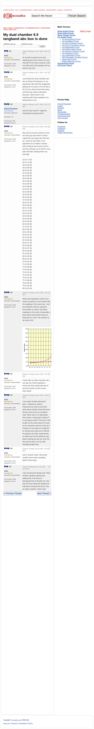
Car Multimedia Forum (71, 47)
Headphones (51, 10)
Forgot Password (64, 104)
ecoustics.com (16, 720)
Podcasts (68, 10)
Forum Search (77, 15)
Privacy (30, 723)
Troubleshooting (63, 114)
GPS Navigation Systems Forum (75, 57)
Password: (30, 45)
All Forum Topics (64, 65)
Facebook (61, 127)
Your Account (62, 118)
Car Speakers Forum (70, 53)
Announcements (63, 116)
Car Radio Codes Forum (71, 49)
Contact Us (14, 723)
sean (6, 55)
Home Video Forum (65, 33)
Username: (12, 45)
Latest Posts (8, 10)
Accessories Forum (65, 63)
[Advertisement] (27, 606)
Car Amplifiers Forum (70, 41)
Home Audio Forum (65, 31)
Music (60, 10)
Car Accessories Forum (71, 39)
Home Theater (39, 10)
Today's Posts (85, 31)
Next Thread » (44, 493)
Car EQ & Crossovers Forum (73, 45)
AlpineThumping (10, 108)
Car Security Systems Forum (73, 51)
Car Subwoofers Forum (71, 55)
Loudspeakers (26, 10)
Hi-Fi (17, 10)
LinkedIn (60, 131)
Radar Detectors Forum (71, 61)
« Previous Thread (12, 493)
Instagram (61, 129)
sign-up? (13, 44)
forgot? (30, 44)
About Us (6, 723)
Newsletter (23, 723)
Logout (60, 106)
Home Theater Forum (66, 35)
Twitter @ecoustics (65, 133)
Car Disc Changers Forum (72, 43)
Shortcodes (62, 112)
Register (60, 108)
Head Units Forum (69, 59)
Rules (59, 110)
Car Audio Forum (64, 37)
